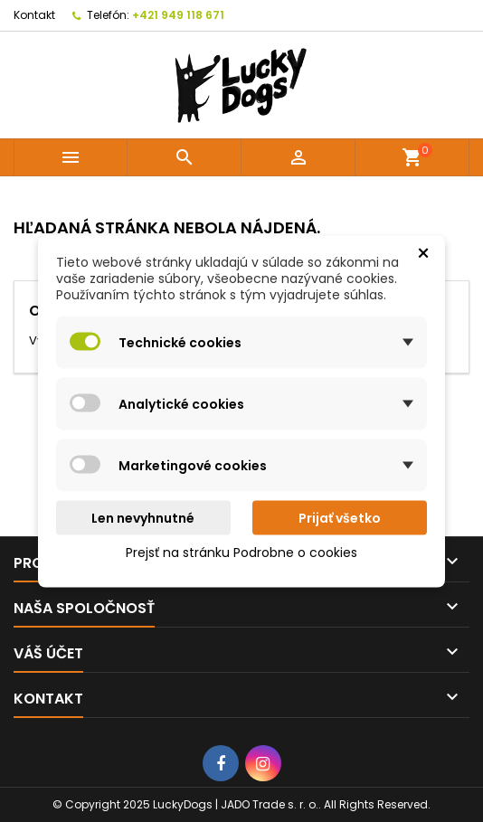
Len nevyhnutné (142, 517)
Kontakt (34, 15)
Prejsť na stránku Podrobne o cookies (241, 552)
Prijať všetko (339, 517)
